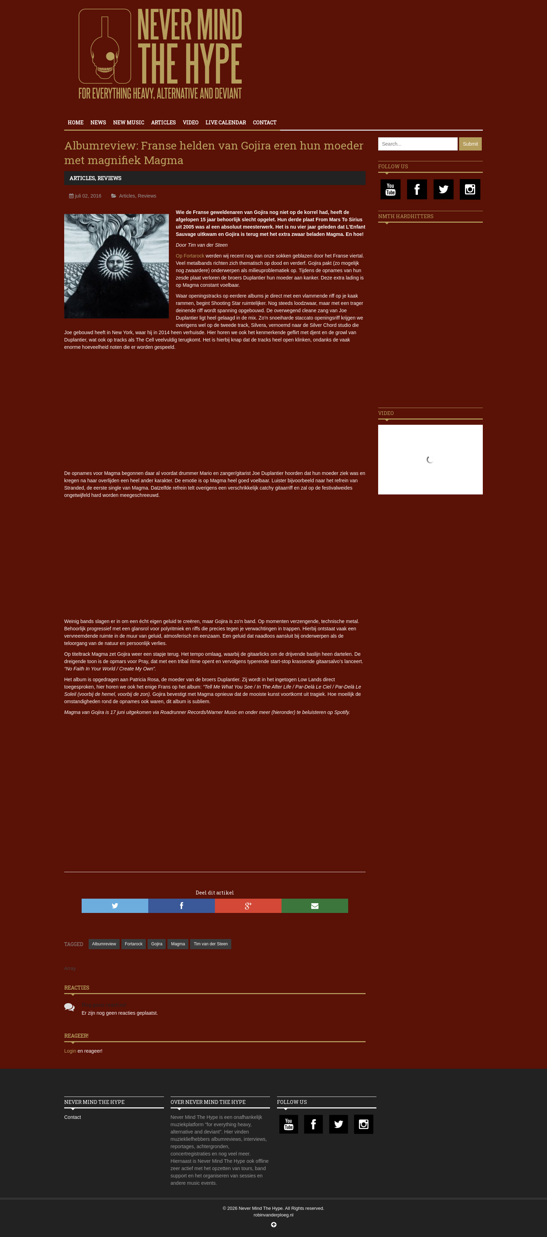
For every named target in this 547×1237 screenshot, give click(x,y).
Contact (265, 122)
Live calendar (225, 122)
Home (75, 122)
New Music (128, 122)
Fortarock (134, 944)
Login (70, 1051)
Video (190, 122)
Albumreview (104, 944)
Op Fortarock (190, 256)
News (98, 122)
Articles (163, 122)
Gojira (156, 944)
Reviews (109, 178)
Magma (178, 944)
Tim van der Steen (211, 944)
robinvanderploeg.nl (273, 1214)
